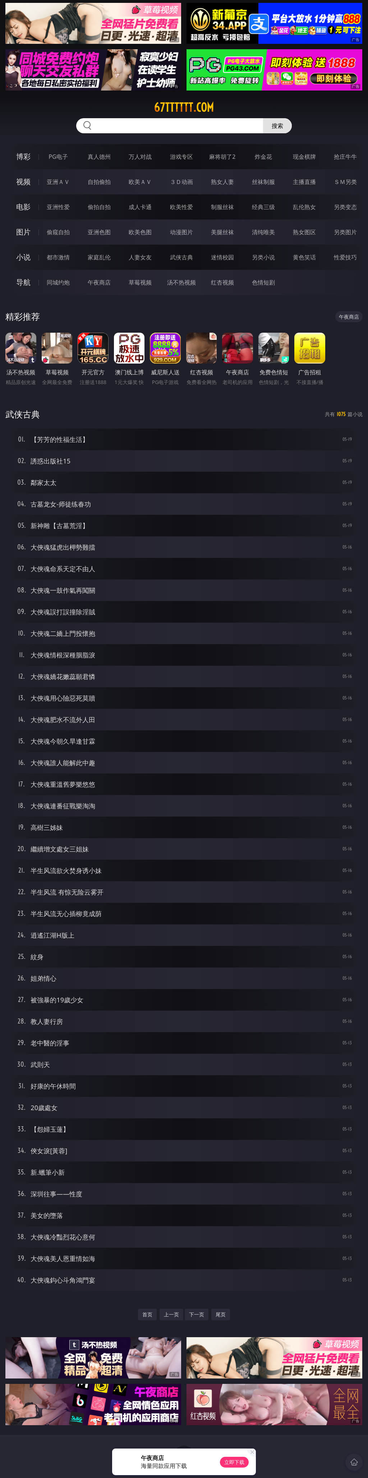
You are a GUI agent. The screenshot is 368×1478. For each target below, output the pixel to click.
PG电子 (58, 157)
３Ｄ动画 (181, 182)
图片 (23, 232)
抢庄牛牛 (345, 157)
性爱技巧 (345, 257)
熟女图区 (304, 232)
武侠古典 (181, 257)
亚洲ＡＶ (58, 182)
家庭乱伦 (99, 257)
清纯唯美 (263, 232)
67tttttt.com (184, 107)
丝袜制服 (263, 182)
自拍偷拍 (99, 182)
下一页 (196, 1314)
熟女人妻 (222, 182)
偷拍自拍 (99, 207)
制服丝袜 (222, 207)
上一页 (171, 1314)
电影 (23, 207)
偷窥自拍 (58, 232)
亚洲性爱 (58, 207)
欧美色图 (140, 232)
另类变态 (345, 207)
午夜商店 (99, 282)
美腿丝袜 (222, 232)
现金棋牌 (304, 157)
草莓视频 (140, 282)
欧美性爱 (181, 207)
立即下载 (234, 1462)
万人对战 (140, 157)
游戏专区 (181, 157)
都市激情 (58, 257)
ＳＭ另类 (345, 182)
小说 (23, 257)
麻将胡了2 (222, 157)
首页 (147, 1314)
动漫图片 (181, 232)
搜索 (277, 126)
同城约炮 (58, 282)
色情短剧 (263, 282)
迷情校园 (222, 257)
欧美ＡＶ (140, 182)
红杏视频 (222, 282)
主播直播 (304, 182)
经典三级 (263, 207)
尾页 (221, 1314)
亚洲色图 (99, 232)
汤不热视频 (181, 282)
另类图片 (345, 232)
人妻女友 (140, 257)
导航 (23, 282)
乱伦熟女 (304, 207)
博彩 (23, 156)
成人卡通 (140, 207)
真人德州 (99, 157)
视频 (23, 181)
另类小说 (263, 257)
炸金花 (263, 157)
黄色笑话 (304, 257)
